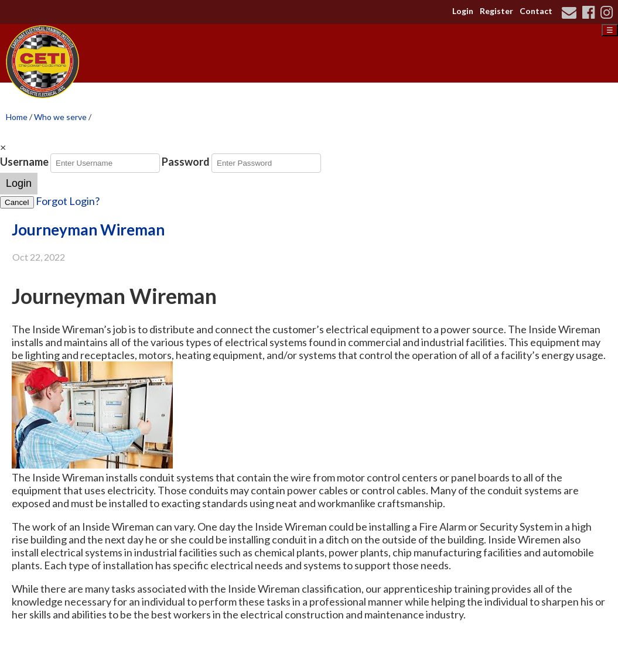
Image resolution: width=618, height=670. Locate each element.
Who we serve (60, 117)
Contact (536, 11)
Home (17, 117)
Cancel (17, 202)
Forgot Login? (68, 200)
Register (496, 11)
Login (462, 11)
